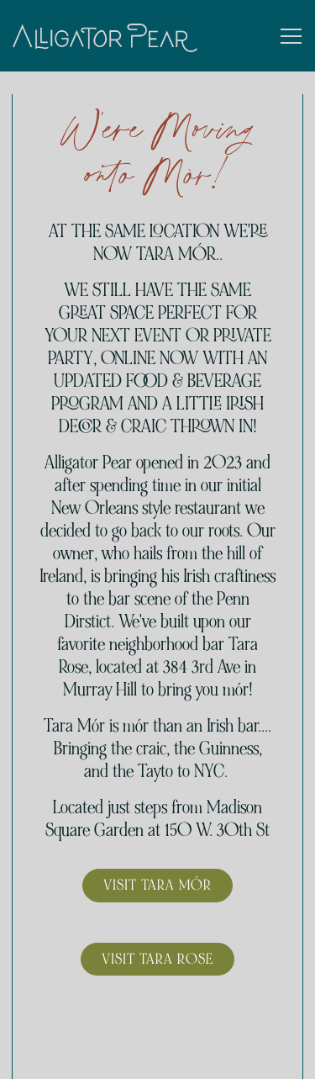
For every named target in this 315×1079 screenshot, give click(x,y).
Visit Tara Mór (157, 884)
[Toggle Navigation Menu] (291, 36)
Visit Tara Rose (157, 958)
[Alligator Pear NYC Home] (105, 36)
